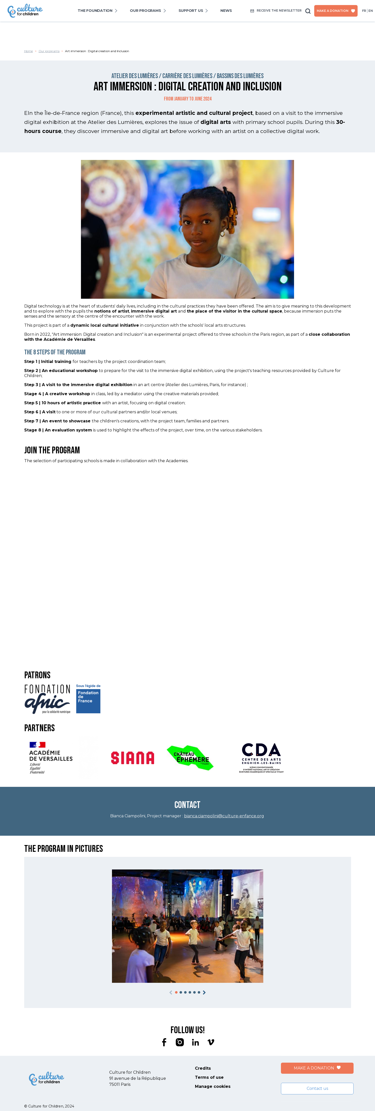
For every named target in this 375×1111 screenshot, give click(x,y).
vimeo (211, 1042)
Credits (203, 1068)
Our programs (145, 11)
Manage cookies (212, 1086)
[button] (176, 992)
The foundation (95, 11)
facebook (164, 1042)
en (370, 11)
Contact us (317, 1088)
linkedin (195, 1042)
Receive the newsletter (276, 11)
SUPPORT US (191, 11)
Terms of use (209, 1077)
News (226, 11)
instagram (180, 1042)
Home (28, 51)
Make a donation (336, 11)
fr (364, 11)
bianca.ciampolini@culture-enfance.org (224, 816)
